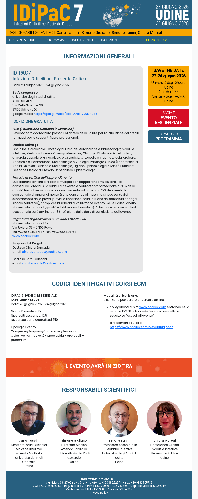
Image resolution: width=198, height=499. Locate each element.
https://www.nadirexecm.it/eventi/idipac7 (141, 327)
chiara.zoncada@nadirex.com (44, 252)
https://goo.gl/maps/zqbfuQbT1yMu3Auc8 (65, 114)
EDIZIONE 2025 (157, 40)
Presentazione (22, 40)
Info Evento (82, 40)
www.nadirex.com (25, 236)
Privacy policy (99, 493)
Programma (53, 40)
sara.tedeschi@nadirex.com (43, 263)
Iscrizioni (109, 40)
